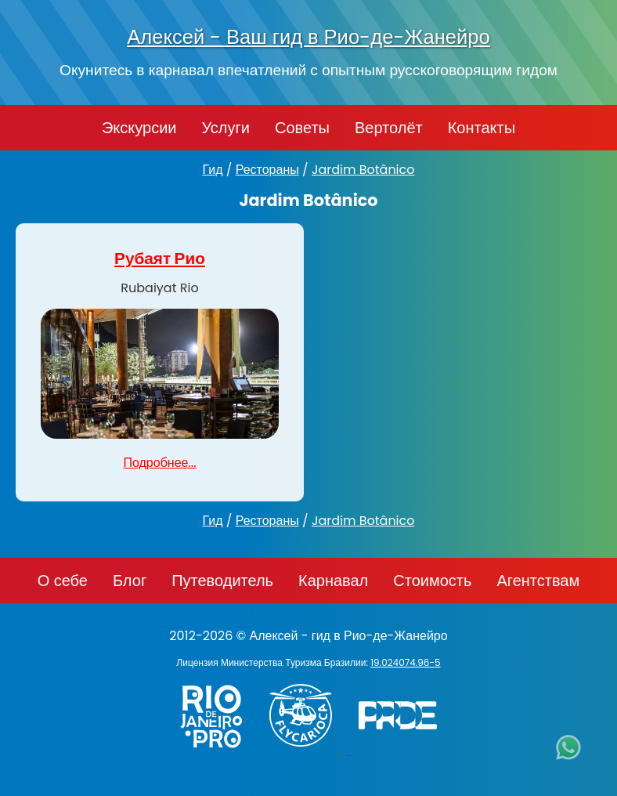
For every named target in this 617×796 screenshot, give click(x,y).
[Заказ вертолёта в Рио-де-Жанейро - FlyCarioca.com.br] (308, 750)
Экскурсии (139, 128)
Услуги (225, 128)
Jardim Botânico (363, 170)
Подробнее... (159, 463)
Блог (129, 581)
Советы (302, 128)
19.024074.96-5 (405, 662)
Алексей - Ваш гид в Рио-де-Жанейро (308, 37)
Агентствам (537, 581)
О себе (63, 581)
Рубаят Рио (159, 258)
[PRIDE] (402, 750)
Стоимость (432, 581)
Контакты (481, 128)
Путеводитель (222, 581)
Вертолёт (389, 128)
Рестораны (267, 170)
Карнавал (333, 581)
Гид (212, 170)
